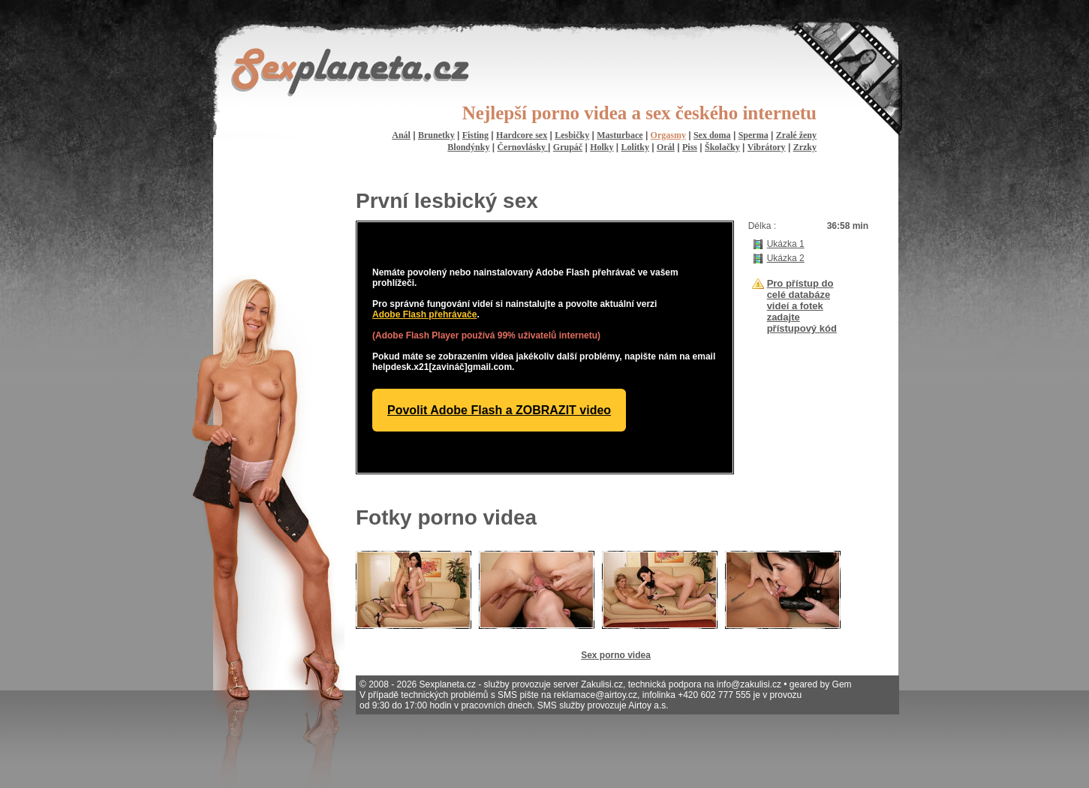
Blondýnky (468, 147)
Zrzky (805, 147)
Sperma (754, 135)
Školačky (722, 147)
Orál (666, 147)
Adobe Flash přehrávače (424, 314)
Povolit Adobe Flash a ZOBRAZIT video (499, 410)
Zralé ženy (796, 135)
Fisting (475, 135)
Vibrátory (767, 147)
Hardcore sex (521, 135)
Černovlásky (522, 147)
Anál (401, 135)
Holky (601, 147)
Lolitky (635, 147)
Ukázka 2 (786, 258)
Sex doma (712, 135)
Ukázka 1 (786, 244)
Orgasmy (668, 135)
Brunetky (436, 135)
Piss (689, 147)
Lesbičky (572, 135)
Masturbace (619, 135)
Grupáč (567, 147)
